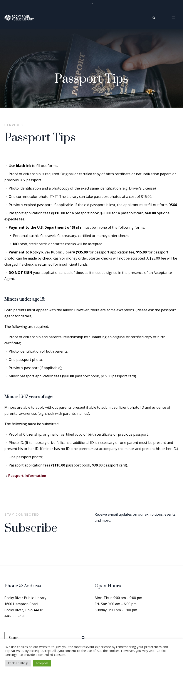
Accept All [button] (42, 663)
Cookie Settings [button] (18, 663)
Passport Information (27, 475)
